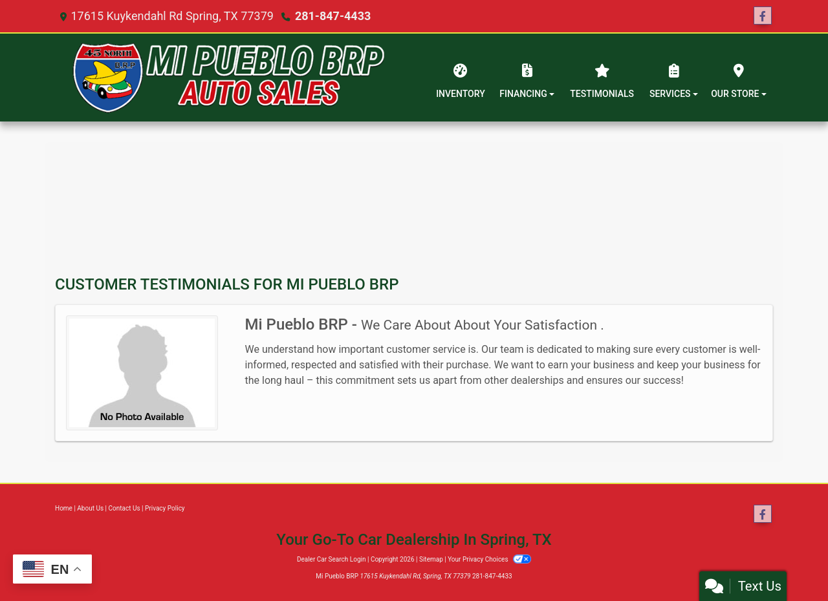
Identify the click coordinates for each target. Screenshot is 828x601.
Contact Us (124, 508)
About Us (90, 508)
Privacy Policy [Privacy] (165, 508)
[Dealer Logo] (228, 77)
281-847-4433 (333, 16)
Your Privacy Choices (489, 559)
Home (63, 508)
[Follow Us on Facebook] (763, 16)
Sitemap (431, 559)
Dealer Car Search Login (331, 559)
